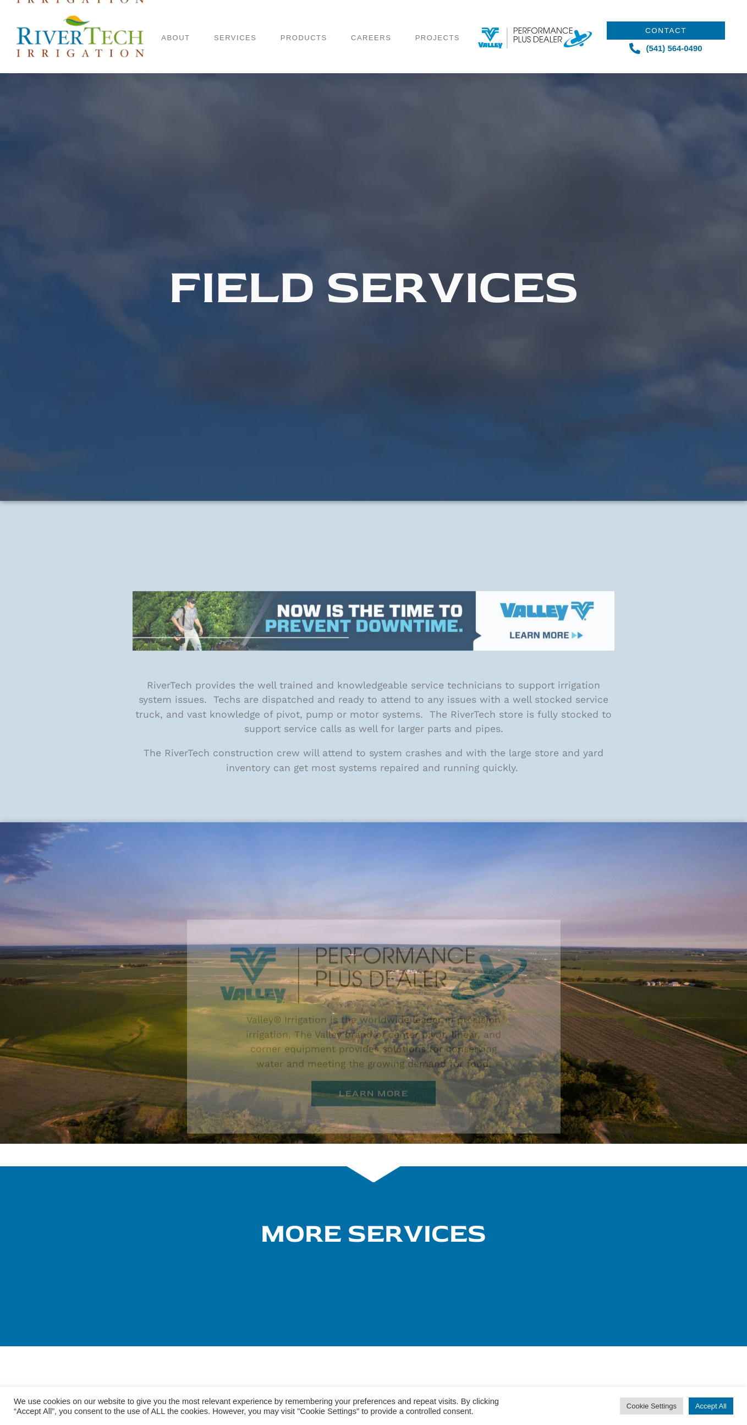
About (175, 19)
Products (304, 19)
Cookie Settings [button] (652, 1406)
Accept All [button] (711, 1406)
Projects (437, 19)
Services (235, 19)
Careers (371, 19)
